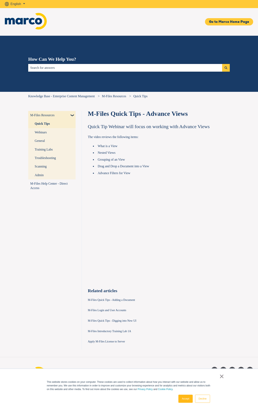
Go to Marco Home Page (229, 22)
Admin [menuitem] (39, 175)
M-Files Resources (114, 96)
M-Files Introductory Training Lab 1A (109, 331)
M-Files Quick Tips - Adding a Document (111, 299)
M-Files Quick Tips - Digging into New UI (112, 320)
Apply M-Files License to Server (106, 341)
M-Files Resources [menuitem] (42, 115)
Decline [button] (203, 398)
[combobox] (125, 68)
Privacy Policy (145, 389)
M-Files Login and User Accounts (107, 310)
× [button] (221, 376)
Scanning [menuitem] (41, 166)
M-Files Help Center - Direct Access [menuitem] (49, 186)
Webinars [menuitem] (41, 132)
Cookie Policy (165, 389)
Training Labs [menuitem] (44, 149)
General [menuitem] (40, 140)
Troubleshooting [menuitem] (45, 158)
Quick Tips (140, 96)
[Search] (226, 68)
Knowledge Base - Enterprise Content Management (61, 96)
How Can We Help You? (52, 59)
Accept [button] (185, 398)
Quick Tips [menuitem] (42, 123)
